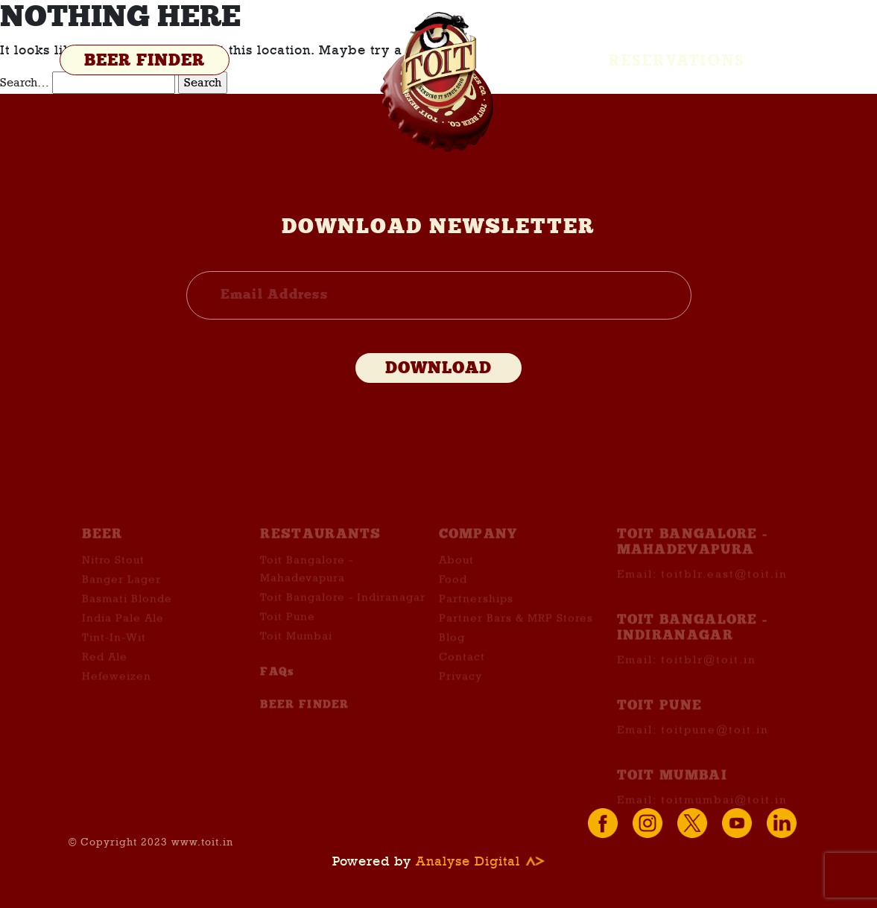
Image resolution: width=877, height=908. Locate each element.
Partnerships (476, 608)
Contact (462, 666)
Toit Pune (287, 625)
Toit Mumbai (296, 645)
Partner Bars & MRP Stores (516, 627)
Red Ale (104, 666)
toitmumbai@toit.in (724, 809)
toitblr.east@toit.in (724, 584)
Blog (452, 646)
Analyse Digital (480, 861)
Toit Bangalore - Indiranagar (342, 606)
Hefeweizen (116, 685)
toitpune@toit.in (715, 739)
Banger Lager (121, 588)
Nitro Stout (113, 569)
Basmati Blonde (127, 608)
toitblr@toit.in (708, 669)
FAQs (277, 680)
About (456, 569)
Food (453, 588)
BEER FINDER (144, 61)
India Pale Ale (123, 627)
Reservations (677, 60)
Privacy (460, 685)
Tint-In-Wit (114, 646)
